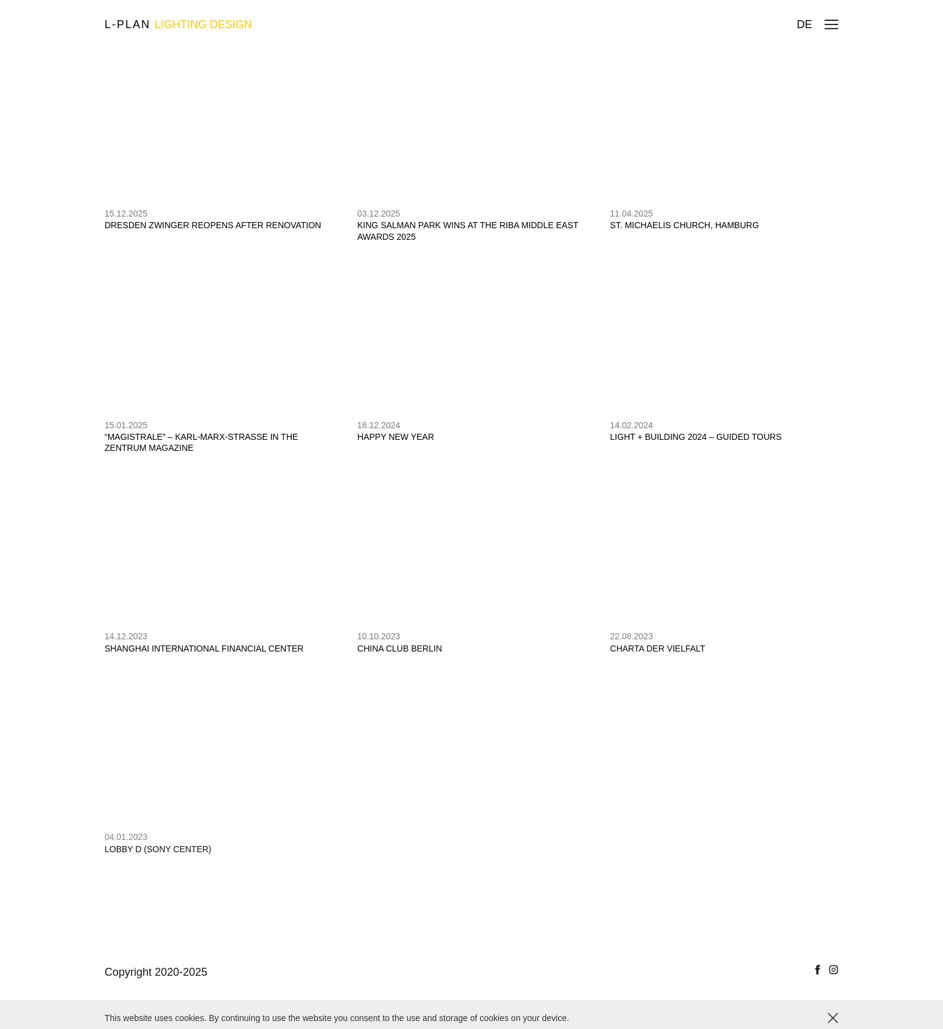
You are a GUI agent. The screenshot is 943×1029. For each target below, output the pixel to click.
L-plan (178, 24)
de (804, 24)
